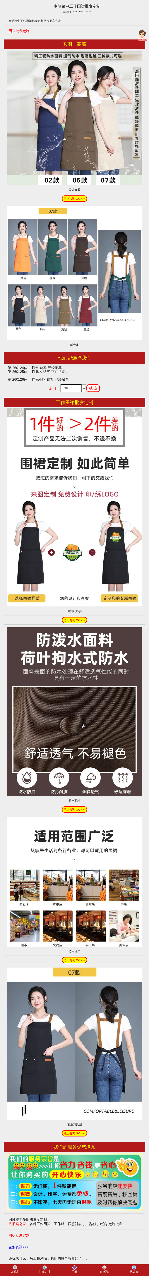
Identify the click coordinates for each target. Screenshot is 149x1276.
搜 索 (93, 388)
